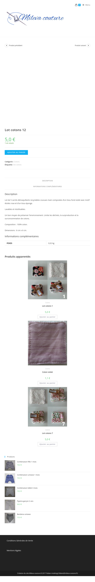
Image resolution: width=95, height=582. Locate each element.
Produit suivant (80, 45)
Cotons (17, 161)
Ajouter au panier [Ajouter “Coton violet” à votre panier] (47, 383)
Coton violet (47, 372)
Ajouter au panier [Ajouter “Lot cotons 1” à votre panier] (47, 317)
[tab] (47, 181)
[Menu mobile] (85, 5)
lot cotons (17, 164)
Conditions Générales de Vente (20, 540)
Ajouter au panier (16, 152)
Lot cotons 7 (47, 433)
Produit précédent (15, 45)
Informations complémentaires (47, 186)
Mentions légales (14, 550)
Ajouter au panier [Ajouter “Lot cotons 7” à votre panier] (47, 444)
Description (47, 181)
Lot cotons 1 (47, 306)
